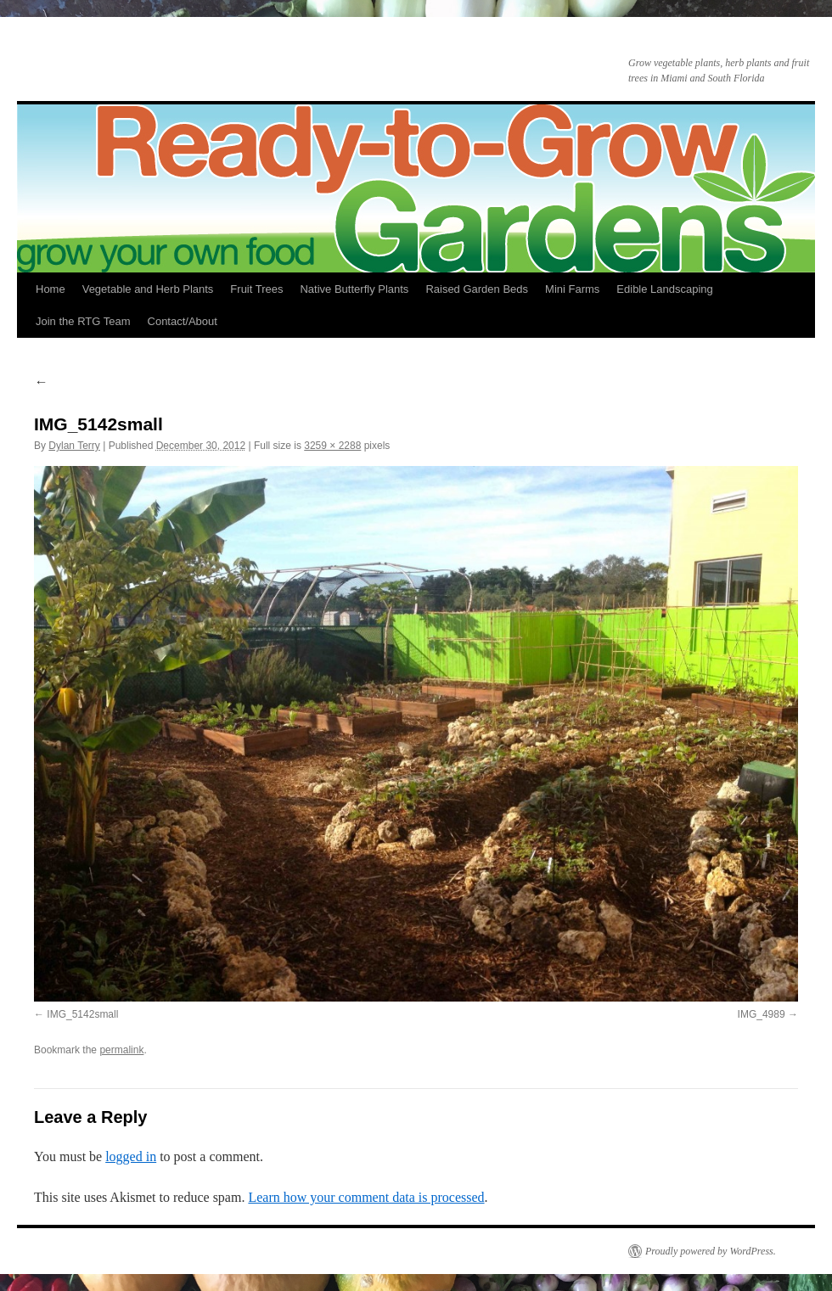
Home (50, 289)
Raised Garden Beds (476, 289)
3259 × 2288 (332, 446)
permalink (121, 1050)
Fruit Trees (256, 289)
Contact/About (182, 321)
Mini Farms (572, 289)
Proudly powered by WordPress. (710, 1251)
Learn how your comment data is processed (366, 1197)
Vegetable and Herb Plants (148, 289)
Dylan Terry (73, 446)
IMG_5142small (82, 1014)
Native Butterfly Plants (354, 289)
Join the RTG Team (83, 321)
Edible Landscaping (664, 289)
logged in (130, 1156)
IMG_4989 (761, 1014)
